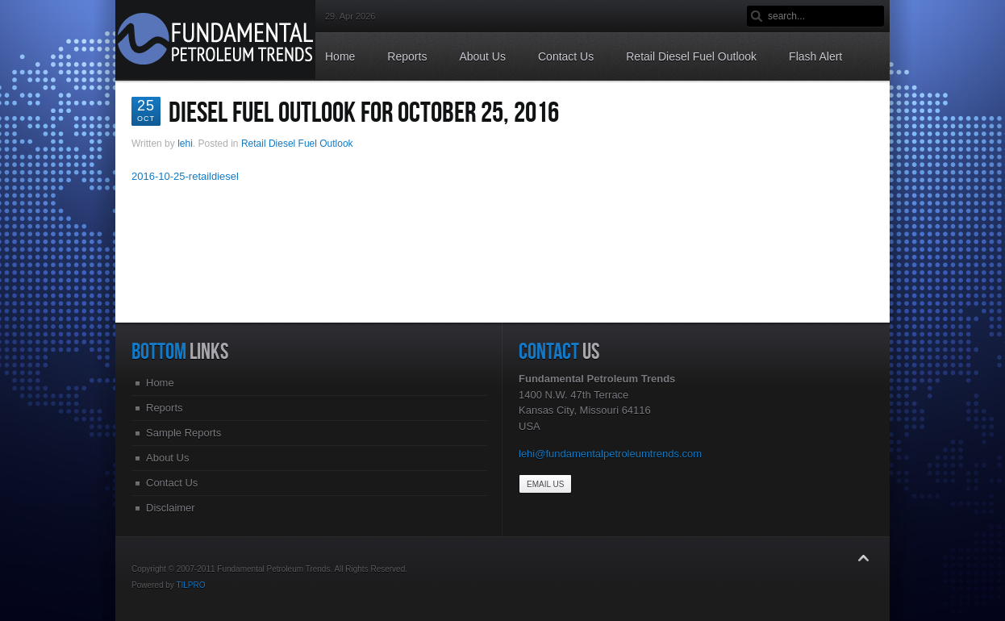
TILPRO (190, 585)
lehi (185, 143)
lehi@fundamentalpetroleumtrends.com (610, 454)
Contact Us (172, 483)
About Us (167, 458)
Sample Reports (183, 433)
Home (160, 383)
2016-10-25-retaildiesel (185, 176)
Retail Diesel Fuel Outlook (297, 143)
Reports (164, 408)
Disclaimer (170, 508)
